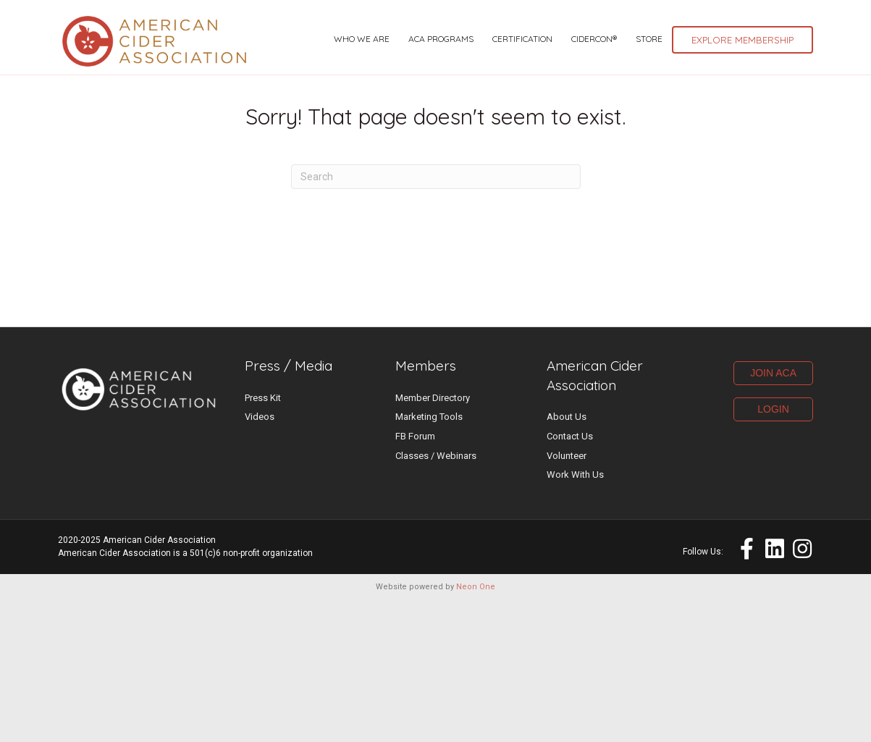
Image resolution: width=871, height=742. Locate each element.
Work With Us (575, 615)
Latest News (539, 18)
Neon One (475, 728)
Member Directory (432, 538)
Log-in (791, 40)
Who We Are (362, 98)
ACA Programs (441, 98)
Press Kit (263, 538)
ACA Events (620, 18)
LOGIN (773, 550)
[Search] (436, 317)
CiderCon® (594, 98)
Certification (522, 98)
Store (649, 98)
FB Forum (415, 577)
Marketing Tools (429, 557)
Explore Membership (742, 100)
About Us (566, 557)
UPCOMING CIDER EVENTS (128, 18)
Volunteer (566, 596)
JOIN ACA (773, 514)
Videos (259, 557)
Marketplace (777, 18)
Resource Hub (716, 40)
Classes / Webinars (435, 596)
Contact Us (570, 577)
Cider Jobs (696, 18)
